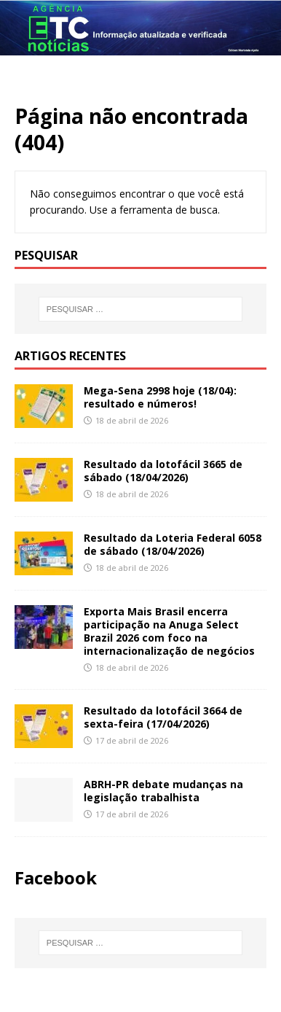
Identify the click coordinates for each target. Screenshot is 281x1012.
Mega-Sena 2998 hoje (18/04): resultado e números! (160, 397)
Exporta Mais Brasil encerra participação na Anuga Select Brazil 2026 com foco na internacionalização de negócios (169, 631)
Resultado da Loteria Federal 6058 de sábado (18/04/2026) (172, 544)
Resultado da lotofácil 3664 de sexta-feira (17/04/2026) (163, 717)
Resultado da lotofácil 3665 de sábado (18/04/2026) (163, 470)
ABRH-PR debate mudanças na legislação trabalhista (163, 790)
